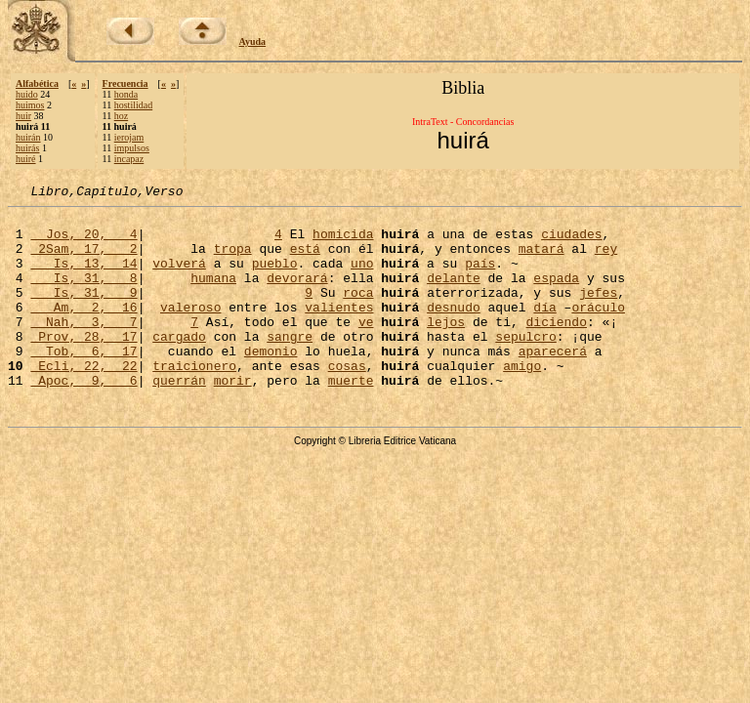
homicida (342, 242)
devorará (297, 295)
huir (23, 115)
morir (233, 418)
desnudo (453, 330)
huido (27, 94)
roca (358, 312)
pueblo (275, 277)
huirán (28, 137)
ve (366, 347)
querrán (179, 418)
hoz (121, 115)
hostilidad (133, 105)
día (544, 330)
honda (126, 94)
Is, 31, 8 (83, 295)
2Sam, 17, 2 (83, 260)
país (480, 277)
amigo (522, 400)
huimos (30, 105)
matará (541, 260)
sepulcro (525, 365)
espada (556, 295)
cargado (179, 365)
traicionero (194, 400)
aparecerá (553, 383)
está (305, 260)
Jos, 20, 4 (83, 242)
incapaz (129, 158)
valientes (339, 330)
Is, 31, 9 (83, 312)
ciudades (571, 242)
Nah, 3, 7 (83, 347)
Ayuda (253, 41)
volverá (179, 277)
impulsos (131, 148)
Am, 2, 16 (83, 330)
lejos (446, 347)
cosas (347, 400)
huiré (26, 158)
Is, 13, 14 (83, 277)
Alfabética (37, 83)
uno (362, 277)
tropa (233, 260)
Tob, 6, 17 (83, 383)
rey (606, 260)
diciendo (556, 347)
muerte (351, 418)
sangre (289, 365)
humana (213, 295)
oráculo (598, 330)
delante (453, 295)
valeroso (190, 330)
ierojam (129, 137)
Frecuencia (125, 83)
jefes (598, 312)
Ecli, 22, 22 (83, 400)
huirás (27, 148)
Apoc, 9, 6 (83, 418)
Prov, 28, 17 (83, 365)
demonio (271, 383)
